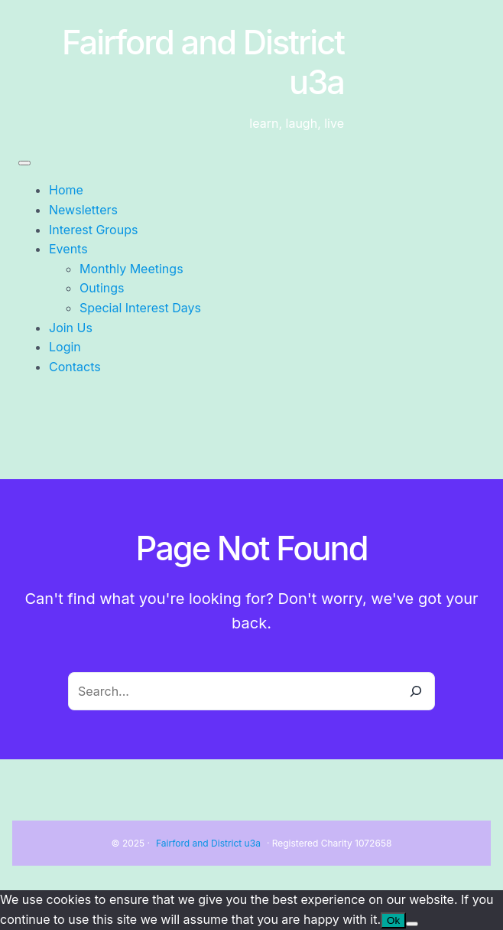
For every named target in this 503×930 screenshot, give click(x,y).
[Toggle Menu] (24, 163)
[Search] (416, 691)
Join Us (70, 327)
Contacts (75, 366)
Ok (393, 920)
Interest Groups (93, 229)
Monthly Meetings (131, 268)
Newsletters (83, 209)
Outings (102, 287)
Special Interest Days (140, 307)
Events (68, 248)
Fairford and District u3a (208, 843)
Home (66, 189)
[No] (412, 924)
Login (65, 346)
